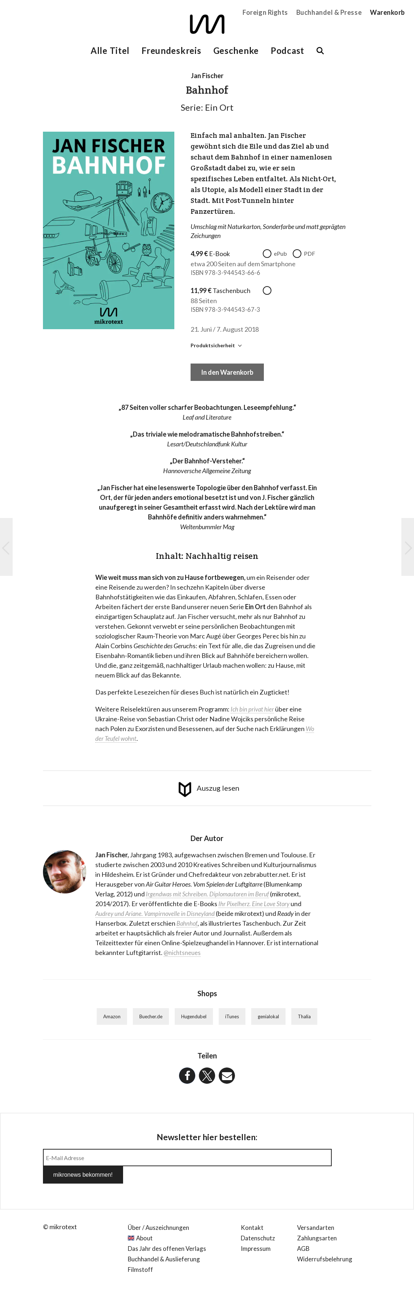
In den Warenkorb (227, 374)
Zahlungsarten (318, 1222)
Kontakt (252, 1211)
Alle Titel (110, 50)
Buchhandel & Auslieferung (166, 1243)
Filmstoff (141, 1253)
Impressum (256, 1232)
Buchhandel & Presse (329, 12)
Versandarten (316, 1211)
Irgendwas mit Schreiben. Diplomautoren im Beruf (209, 895)
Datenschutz (259, 1222)
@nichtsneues (184, 954)
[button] (187, 1077)
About (145, 1222)
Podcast (287, 50)
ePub (280, 253)
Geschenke (236, 50)
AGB (303, 1232)
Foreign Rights (265, 12)
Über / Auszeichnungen (161, 1211)
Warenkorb (387, 12)
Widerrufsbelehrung (326, 1243)
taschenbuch (268, 291)
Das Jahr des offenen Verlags (169, 1232)
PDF (309, 253)
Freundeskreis (171, 50)
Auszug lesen (218, 789)
